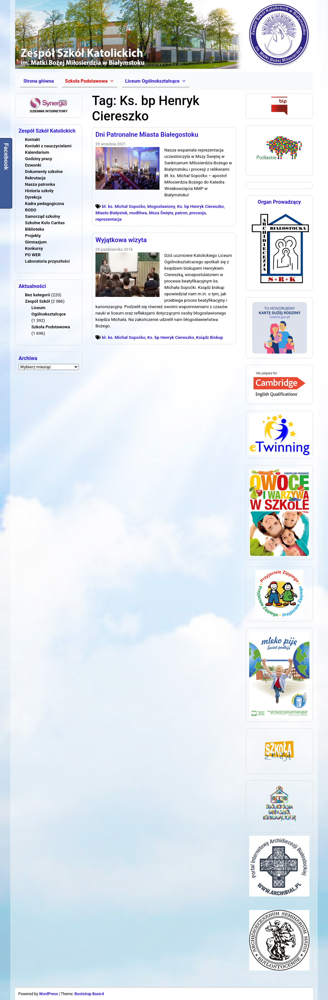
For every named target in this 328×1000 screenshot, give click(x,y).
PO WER (33, 254)
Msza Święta (161, 212)
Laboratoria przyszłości (47, 261)
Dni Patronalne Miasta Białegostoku (146, 134)
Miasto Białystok (111, 212)
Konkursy (34, 248)
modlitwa (138, 212)
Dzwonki (33, 165)
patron (181, 212)
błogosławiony (161, 206)
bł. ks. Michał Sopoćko (123, 206)
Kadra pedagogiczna (44, 203)
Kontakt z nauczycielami (48, 145)
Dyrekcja (33, 197)
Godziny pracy (38, 158)
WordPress (48, 994)
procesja (197, 212)
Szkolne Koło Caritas (45, 222)
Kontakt (32, 139)
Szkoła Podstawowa (50, 326)
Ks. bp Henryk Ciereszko (200, 206)
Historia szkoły (39, 190)
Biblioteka (34, 229)
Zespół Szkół (37, 301)
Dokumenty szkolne (44, 171)
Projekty (33, 235)
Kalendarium (37, 152)
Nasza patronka (40, 184)
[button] (89, 81)
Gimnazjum (36, 242)
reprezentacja (108, 219)
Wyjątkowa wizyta (121, 240)
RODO (31, 210)
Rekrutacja (35, 178)
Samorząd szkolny (42, 216)
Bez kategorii (37, 294)
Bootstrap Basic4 (89, 994)
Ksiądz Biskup (209, 337)
